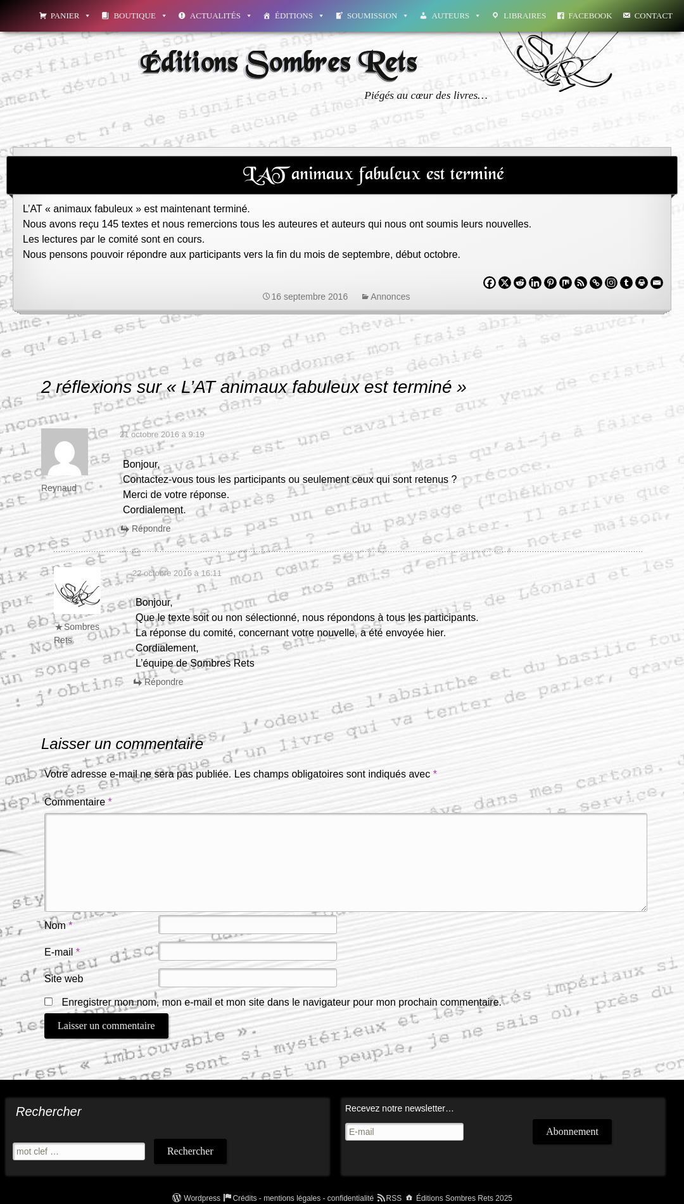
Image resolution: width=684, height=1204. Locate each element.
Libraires (525, 15)
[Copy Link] (596, 282)
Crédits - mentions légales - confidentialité (303, 1198)
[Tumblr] (626, 282)
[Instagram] (611, 282)
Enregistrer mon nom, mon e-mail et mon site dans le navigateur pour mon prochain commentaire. (281, 1002)
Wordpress (202, 1198)
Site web (63, 978)
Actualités (221, 15)
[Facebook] (489, 282)
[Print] (641, 282)
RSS (394, 1198)
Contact (654, 15)
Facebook (590, 15)
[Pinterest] (550, 282)
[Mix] (565, 282)
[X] (504, 282)
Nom (58, 925)
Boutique (140, 15)
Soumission (378, 15)
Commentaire (78, 802)
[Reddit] (520, 282)
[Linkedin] (535, 282)
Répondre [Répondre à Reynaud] (151, 528)
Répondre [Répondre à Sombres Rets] (164, 682)
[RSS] (580, 282)
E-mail (62, 952)
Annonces (390, 296)
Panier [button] (71, 15)
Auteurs (456, 15)
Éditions (300, 15)
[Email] (656, 282)
